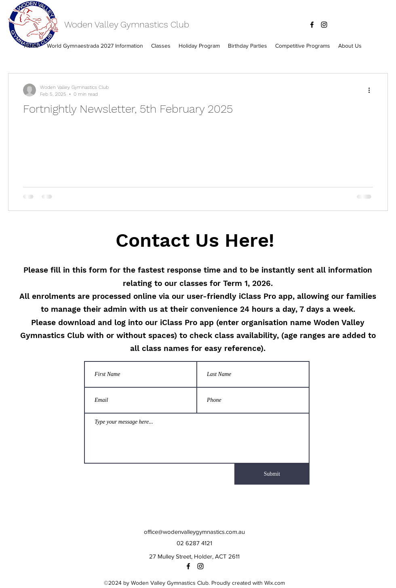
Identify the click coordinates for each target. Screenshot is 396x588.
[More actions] (372, 90)
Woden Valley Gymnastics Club (126, 24)
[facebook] (312, 25)
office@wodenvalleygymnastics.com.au (194, 531)
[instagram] (324, 25)
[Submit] (272, 474)
